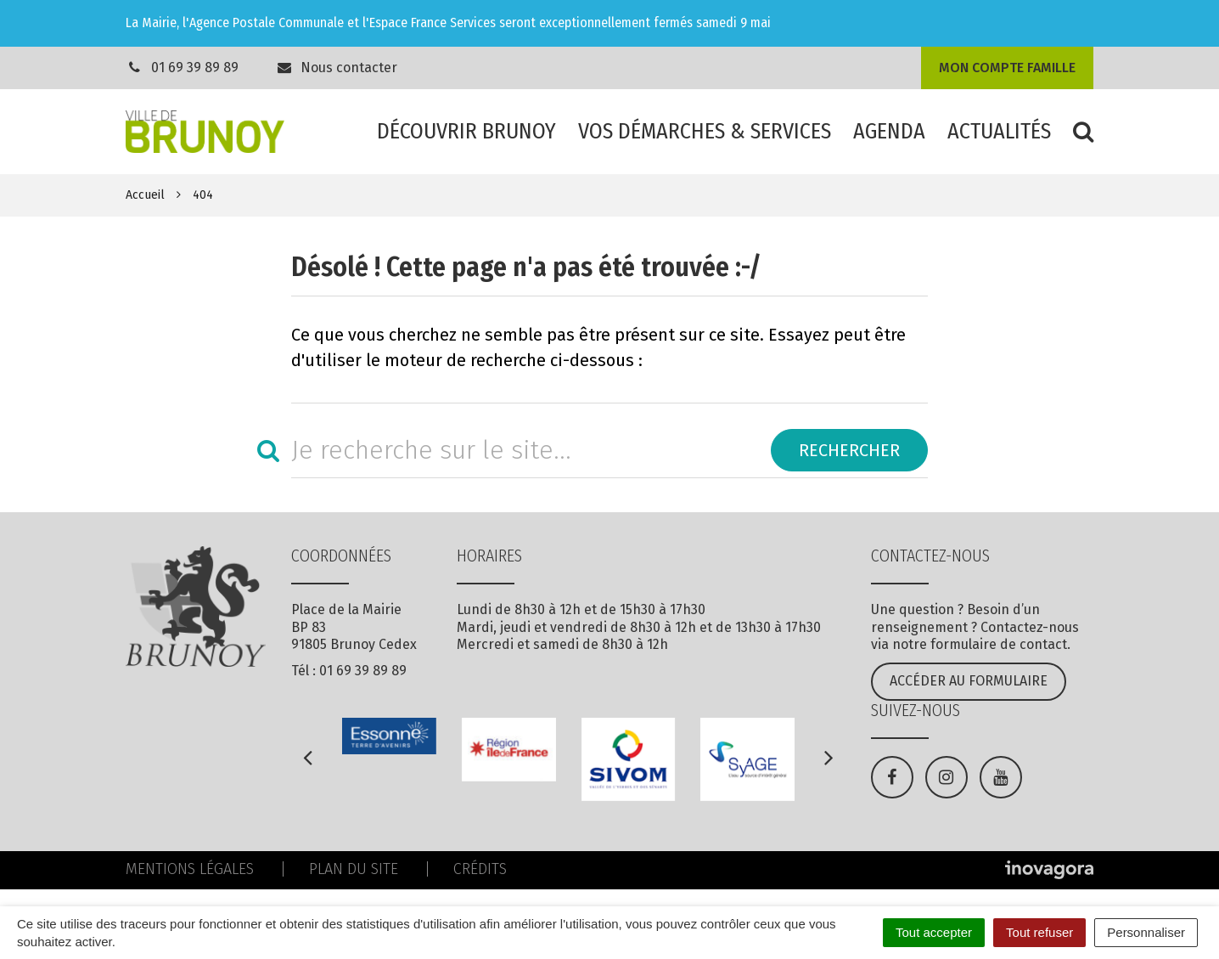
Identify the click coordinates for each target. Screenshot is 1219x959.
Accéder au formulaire (969, 681)
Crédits (480, 869)
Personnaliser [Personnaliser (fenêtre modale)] (1146, 932)
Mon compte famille (1007, 67)
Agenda (889, 131)
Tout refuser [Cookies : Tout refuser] (1039, 932)
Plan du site (353, 869)
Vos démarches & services (704, 131)
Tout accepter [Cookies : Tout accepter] (934, 932)
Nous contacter (337, 67)
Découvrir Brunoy (466, 131)
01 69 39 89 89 (195, 67)
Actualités (999, 131)
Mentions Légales (190, 869)
